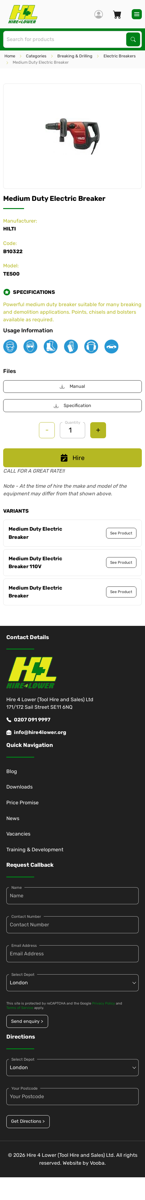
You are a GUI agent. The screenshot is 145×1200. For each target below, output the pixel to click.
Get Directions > (28, 1121)
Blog (11, 771)
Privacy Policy (103, 1003)
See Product (121, 533)
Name (16, 887)
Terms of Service (19, 1008)
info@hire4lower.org (36, 732)
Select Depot (23, 974)
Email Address (24, 945)
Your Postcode (24, 1088)
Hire (73, 458)
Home (9, 56)
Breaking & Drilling (74, 56)
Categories (36, 56)
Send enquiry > (27, 1021)
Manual (72, 386)
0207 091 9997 (28, 720)
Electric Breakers (120, 56)
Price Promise (22, 803)
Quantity (72, 422)
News (12, 818)
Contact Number (26, 916)
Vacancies (18, 834)
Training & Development (34, 850)
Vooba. (98, 1163)
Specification (72, 405)
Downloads (19, 787)
